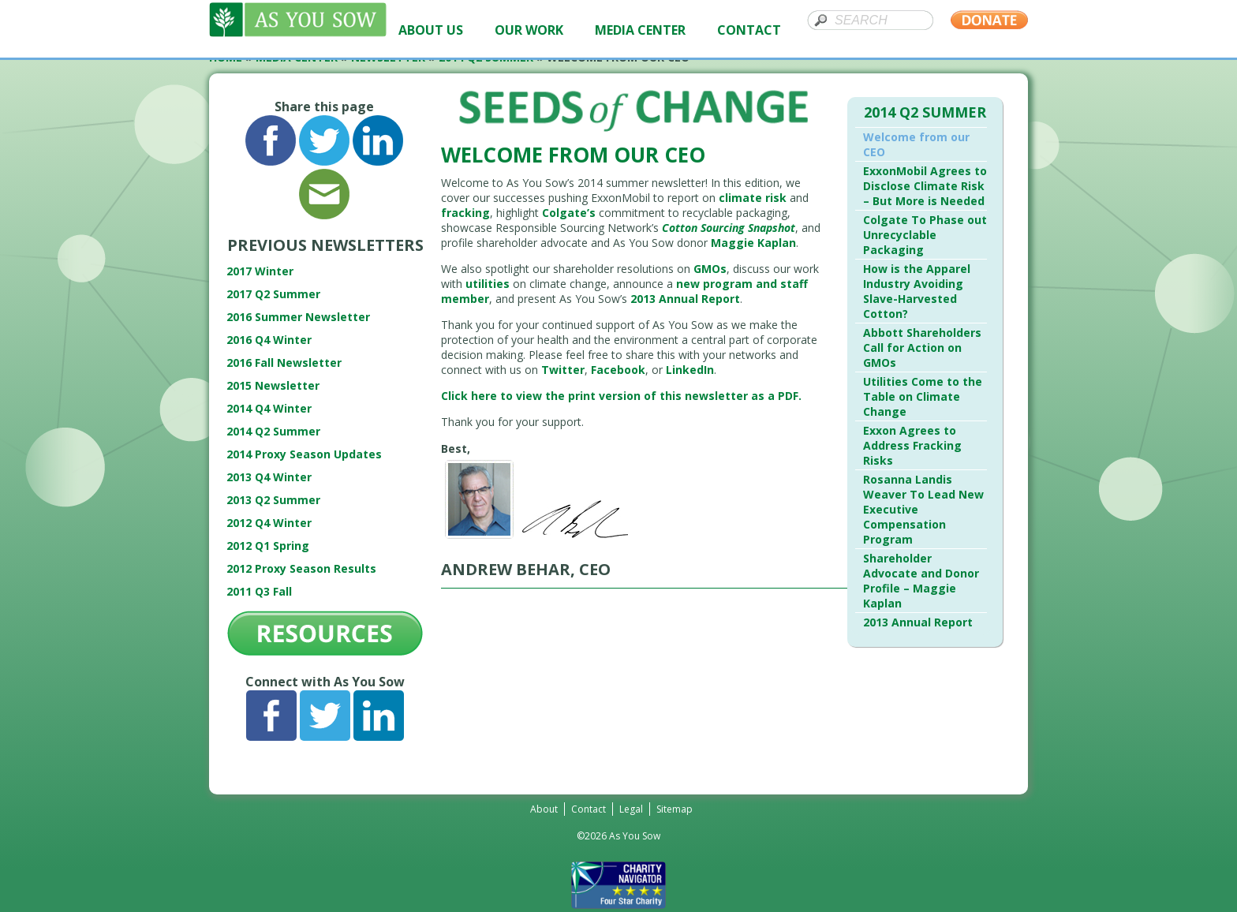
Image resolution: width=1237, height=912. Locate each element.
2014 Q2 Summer (273, 431)
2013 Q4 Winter (269, 476)
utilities (487, 283)
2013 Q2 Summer (273, 499)
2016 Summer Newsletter (298, 316)
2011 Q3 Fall (259, 591)
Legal (631, 809)
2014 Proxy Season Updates (304, 454)
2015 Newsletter (273, 385)
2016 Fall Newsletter (284, 362)
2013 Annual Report (685, 298)
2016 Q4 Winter (269, 339)
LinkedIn (690, 369)
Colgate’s (569, 212)
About (544, 809)
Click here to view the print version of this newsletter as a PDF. (621, 395)
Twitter (563, 369)
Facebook (618, 369)
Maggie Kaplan (753, 242)
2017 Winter (259, 271)
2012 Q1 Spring (267, 545)
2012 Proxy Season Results (301, 568)
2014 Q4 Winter (269, 408)
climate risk (753, 197)
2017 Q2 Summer (273, 293)
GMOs (710, 268)
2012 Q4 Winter (269, 522)
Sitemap (674, 809)
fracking (465, 212)
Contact (588, 809)
